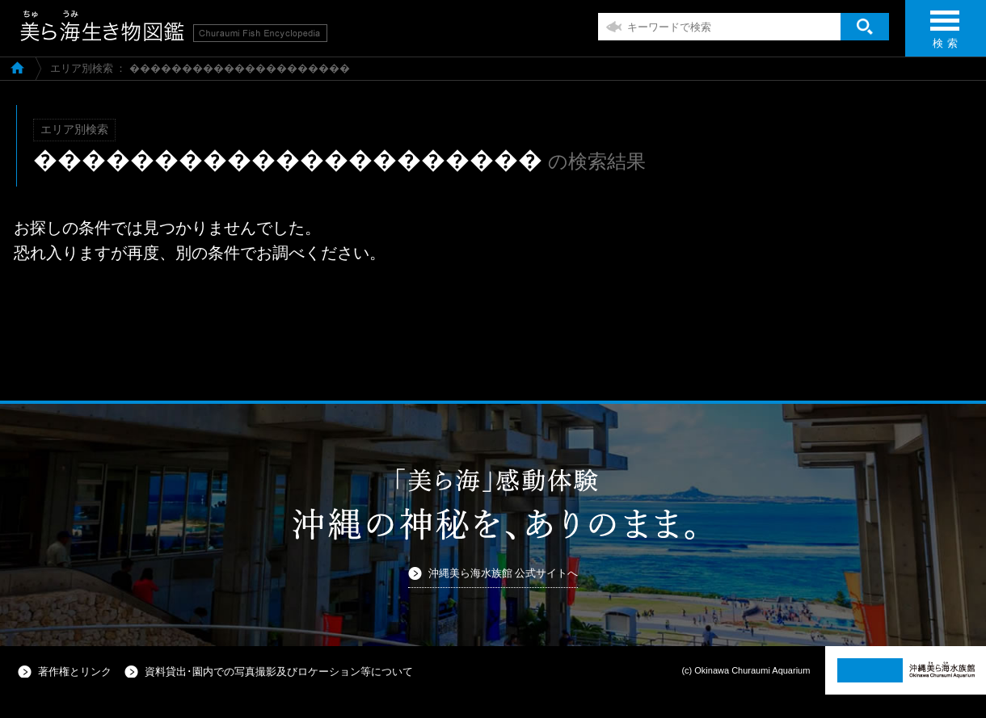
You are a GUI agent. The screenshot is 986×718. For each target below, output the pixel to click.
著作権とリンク (75, 672)
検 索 (944, 34)
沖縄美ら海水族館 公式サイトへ (503, 573)
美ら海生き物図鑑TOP (17, 67)
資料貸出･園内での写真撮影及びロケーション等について (279, 672)
